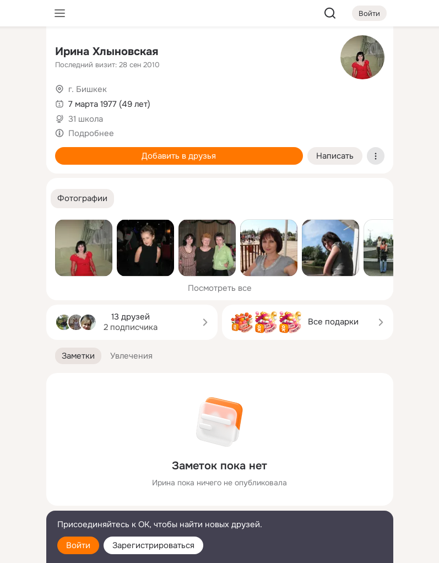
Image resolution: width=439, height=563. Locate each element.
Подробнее (91, 133)
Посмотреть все (220, 288)
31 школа (85, 118)
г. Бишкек (87, 89)
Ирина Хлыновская (106, 51)
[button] (82, 198)
